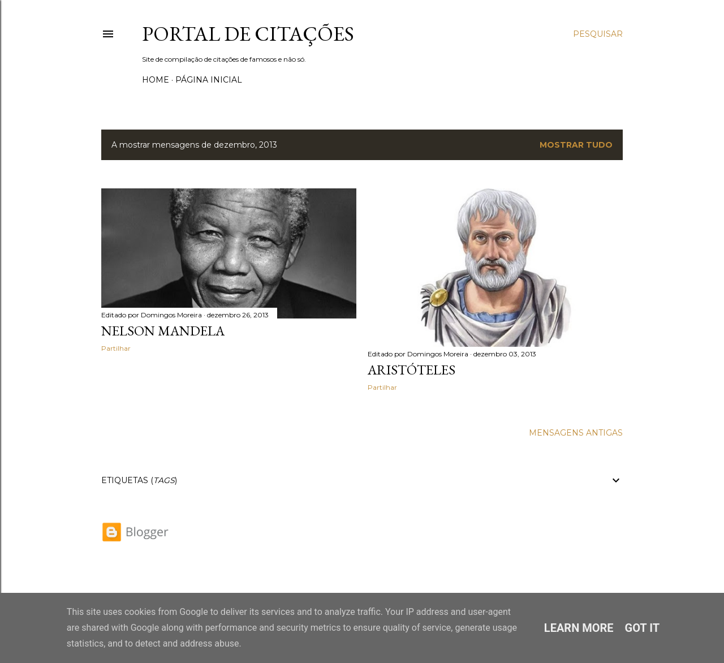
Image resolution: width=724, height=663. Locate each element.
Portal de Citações (248, 33)
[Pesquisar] (598, 34)
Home (155, 80)
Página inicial (208, 80)
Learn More (579, 628)
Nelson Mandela (163, 330)
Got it (642, 628)
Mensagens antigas (576, 433)
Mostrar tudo (576, 145)
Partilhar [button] (116, 348)
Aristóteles (411, 369)
